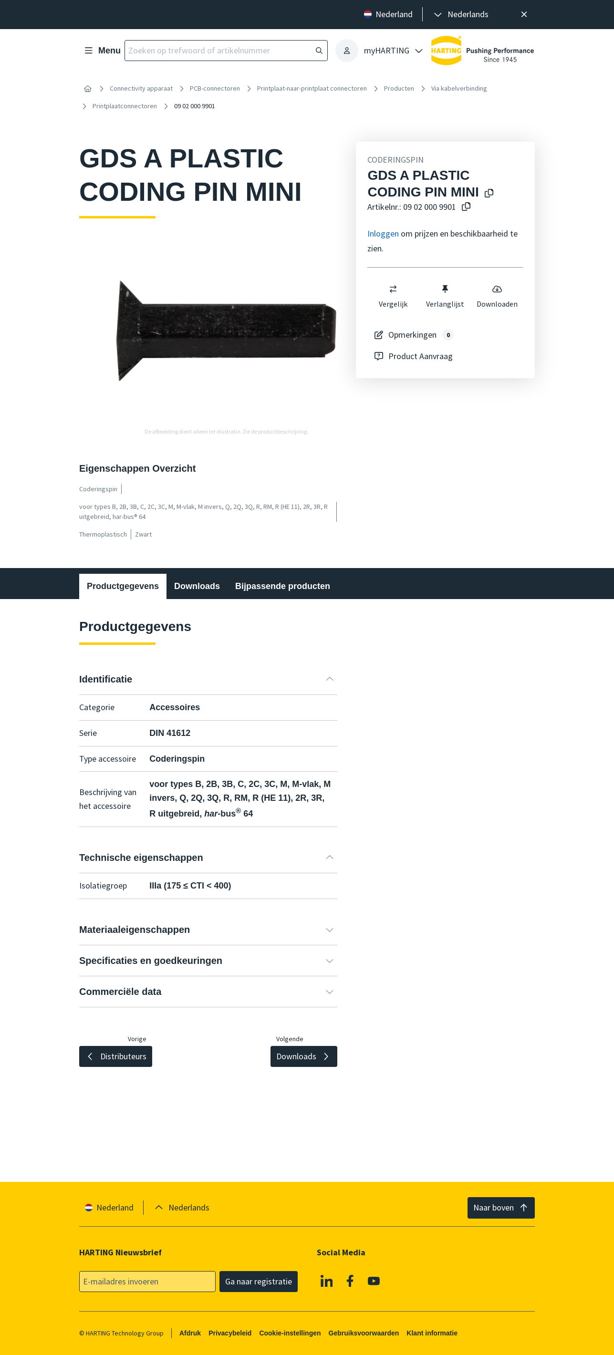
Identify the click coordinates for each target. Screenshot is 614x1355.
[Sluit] (524, 14)
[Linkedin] (327, 1281)
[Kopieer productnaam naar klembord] (487, 193)
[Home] (87, 88)
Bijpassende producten (282, 586)
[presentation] (460, 14)
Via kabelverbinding (459, 88)
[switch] (393, 289)
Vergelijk (393, 296)
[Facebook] (350, 1281)
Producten (399, 88)
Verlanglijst (446, 296)
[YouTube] (374, 1281)
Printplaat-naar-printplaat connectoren (312, 88)
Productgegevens (123, 586)
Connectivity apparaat (141, 88)
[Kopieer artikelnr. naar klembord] (464, 207)
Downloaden (497, 296)
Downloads (197, 586)
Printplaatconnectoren (125, 106)
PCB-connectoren (215, 88)
